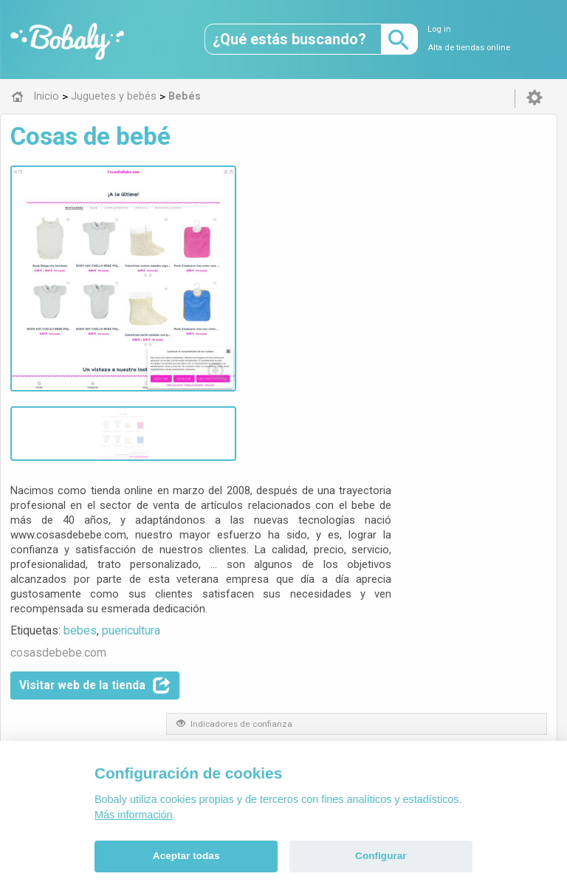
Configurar (380, 855)
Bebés (247, 553)
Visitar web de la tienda (280, 382)
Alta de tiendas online (468, 47)
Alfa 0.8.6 (213, 657)
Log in (439, 29)
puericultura (316, 328)
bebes (265, 328)
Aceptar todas (186, 855)
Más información (133, 815)
